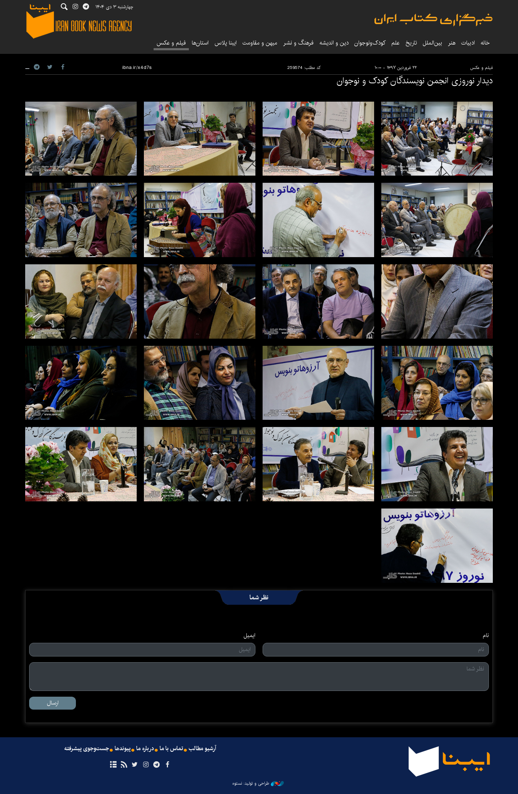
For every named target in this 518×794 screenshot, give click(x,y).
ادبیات (468, 43)
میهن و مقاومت (259, 43)
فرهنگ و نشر (298, 43)
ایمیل (249, 635)
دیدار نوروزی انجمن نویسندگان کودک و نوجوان (415, 81)
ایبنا (433, 19)
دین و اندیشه (334, 43)
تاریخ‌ (411, 43)
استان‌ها (200, 43)
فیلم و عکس (171, 43)
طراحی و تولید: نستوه (258, 783)
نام (486, 635)
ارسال (53, 703)
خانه (485, 43)
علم (395, 43)
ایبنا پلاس (225, 43)
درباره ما (145, 748)
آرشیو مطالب (202, 748)
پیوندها (123, 748)
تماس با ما (171, 748)
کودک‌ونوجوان (370, 43)
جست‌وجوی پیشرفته (86, 748)
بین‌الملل (432, 43)
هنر (451, 43)
